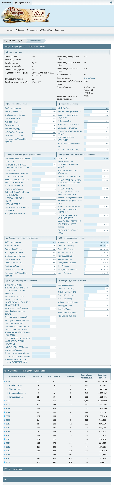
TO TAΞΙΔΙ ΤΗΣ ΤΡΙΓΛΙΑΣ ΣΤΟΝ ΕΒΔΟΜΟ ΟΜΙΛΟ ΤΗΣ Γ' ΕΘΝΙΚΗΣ (17, 167)
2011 (8, 454)
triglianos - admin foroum (15, 115)
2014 (8, 443)
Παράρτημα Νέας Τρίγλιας (68, 149)
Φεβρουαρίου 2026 (17, 393)
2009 (8, 462)
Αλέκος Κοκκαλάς (12, 122)
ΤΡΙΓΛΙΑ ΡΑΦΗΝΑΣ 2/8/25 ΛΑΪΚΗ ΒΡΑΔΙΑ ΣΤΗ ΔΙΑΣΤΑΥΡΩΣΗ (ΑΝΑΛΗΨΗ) (69, 218)
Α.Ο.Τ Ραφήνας (64, 108)
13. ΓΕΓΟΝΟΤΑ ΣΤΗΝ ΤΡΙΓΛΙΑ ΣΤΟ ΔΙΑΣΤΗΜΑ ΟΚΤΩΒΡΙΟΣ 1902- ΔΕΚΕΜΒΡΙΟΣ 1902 (17, 359)
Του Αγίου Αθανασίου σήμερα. (17, 353)
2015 (8, 439)
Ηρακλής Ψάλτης (64, 309)
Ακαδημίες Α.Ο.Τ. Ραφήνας (68, 124)
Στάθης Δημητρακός (13, 108)
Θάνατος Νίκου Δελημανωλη (16, 317)
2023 (8, 408)
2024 (8, 404)
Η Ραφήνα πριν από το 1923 (16, 213)
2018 (8, 427)
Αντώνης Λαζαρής (12, 128)
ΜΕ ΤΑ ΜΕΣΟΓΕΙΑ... (13, 204)
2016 (8, 435)
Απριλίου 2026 (15, 385)
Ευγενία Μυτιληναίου (13, 125)
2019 (8, 424)
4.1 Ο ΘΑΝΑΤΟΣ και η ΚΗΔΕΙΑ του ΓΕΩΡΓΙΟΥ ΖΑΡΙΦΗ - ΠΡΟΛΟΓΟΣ (17, 341)
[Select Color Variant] (111, 2)
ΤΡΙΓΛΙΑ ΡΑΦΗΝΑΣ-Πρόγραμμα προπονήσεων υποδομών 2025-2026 (68, 191)
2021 (8, 416)
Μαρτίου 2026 (15, 389)
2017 (8, 431)
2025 (8, 401)
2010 (8, 458)
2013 (8, 447)
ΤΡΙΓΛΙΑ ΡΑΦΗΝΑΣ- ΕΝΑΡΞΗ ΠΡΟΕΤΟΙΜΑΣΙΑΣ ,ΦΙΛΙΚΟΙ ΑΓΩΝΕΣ (70, 183)
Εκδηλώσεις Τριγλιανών (67, 128)
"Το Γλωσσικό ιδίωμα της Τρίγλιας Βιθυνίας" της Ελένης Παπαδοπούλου (17, 192)
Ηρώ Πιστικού (63, 266)
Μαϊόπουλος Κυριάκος (67, 316)
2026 (8, 381)
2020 (8, 420)
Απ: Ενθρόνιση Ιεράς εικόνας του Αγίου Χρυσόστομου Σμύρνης (16, 311)
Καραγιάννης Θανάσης (67, 263)
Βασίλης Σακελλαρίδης (14, 111)
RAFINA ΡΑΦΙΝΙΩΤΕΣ (14, 186)
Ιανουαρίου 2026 (16, 397)
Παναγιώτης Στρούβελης (15, 135)
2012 (8, 451)
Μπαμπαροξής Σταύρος (67, 312)
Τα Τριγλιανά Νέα (65, 121)
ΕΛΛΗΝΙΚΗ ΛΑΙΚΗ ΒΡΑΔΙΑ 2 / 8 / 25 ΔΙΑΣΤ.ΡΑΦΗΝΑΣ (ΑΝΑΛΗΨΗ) (70, 209)
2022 (8, 412)
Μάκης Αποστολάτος (13, 118)
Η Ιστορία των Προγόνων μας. (69, 111)
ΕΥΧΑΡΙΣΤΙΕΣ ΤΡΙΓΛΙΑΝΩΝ (69, 176)
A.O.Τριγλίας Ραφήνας (14, 132)
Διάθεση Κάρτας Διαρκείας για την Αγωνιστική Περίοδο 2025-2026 (70, 200)
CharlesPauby (89, 78)
